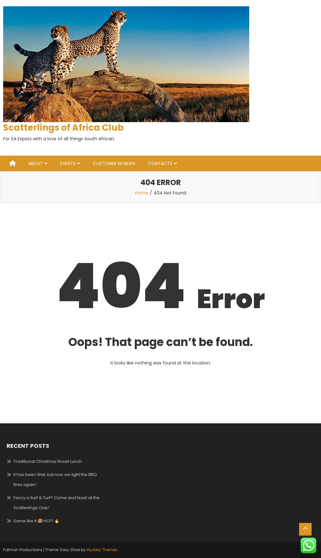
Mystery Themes (102, 549)
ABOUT (35, 163)
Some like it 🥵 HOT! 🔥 (36, 521)
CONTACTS (160, 163)
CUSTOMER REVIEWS (114, 163)
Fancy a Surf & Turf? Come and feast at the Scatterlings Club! (56, 503)
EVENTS (68, 163)
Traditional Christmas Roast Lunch (47, 461)
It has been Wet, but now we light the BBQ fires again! (55, 480)
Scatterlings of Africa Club (63, 127)
